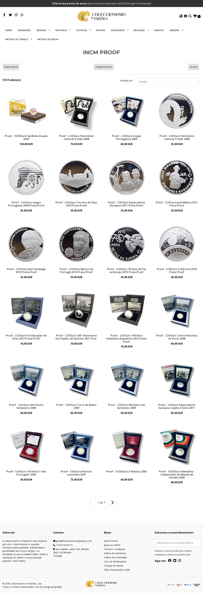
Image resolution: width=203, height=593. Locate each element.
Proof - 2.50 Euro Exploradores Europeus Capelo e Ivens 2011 (176, 406)
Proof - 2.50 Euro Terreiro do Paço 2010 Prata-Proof (76, 204)
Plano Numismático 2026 (117, 569)
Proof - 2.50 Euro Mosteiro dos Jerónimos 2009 (126, 406)
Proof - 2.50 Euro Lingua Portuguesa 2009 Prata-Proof (26, 204)
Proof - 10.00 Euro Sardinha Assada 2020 (26, 137)
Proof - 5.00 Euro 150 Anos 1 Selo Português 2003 (26, 473)
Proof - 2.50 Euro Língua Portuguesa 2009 (126, 137)
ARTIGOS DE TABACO (16, 39)
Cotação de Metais (113, 565)
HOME (8, 30)
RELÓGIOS (139, 30)
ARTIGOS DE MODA (47, 39)
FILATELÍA (81, 30)
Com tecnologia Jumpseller (48, 586)
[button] (181, 16)
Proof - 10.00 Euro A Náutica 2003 (126, 471)
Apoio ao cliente (112, 545)
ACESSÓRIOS (117, 30)
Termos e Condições (114, 549)
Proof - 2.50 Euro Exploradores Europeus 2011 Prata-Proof (126, 204)
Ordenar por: (126, 80)
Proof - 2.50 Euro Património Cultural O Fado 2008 (76, 137)
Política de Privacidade (115, 557)
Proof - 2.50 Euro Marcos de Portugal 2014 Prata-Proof (76, 270)
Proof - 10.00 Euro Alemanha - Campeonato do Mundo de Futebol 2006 (177, 474)
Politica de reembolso (115, 553)
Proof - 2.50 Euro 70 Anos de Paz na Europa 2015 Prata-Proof (126, 270)
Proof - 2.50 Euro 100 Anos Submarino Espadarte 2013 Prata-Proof (126, 338)
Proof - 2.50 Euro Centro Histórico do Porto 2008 (177, 337)
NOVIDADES (24, 30)
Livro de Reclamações (115, 561)
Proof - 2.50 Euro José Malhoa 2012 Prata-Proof (177, 204)
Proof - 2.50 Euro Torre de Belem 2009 (76, 406)
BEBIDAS (174, 30)
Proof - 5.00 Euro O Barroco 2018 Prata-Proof (177, 270)
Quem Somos (111, 540)
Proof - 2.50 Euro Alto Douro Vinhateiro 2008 (26, 406)
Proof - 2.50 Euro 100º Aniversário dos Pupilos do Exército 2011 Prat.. (76, 337)
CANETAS (159, 30)
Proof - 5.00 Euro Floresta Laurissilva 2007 (76, 473)
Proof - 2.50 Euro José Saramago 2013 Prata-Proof (26, 270)
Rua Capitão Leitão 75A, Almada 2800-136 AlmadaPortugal (71, 552)
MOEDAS (41, 30)
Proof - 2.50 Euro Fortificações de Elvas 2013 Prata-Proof (26, 337)
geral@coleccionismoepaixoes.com (72, 540)
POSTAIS (100, 30)
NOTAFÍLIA (61, 30)
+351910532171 (63, 545)
